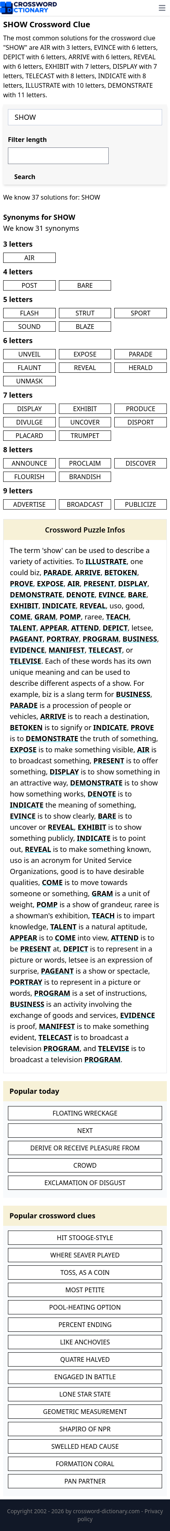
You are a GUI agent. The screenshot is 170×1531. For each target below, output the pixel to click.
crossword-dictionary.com (107, 1511)
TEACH (117, 616)
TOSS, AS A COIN (85, 1272)
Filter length (27, 139)
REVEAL (85, 367)
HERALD (140, 367)
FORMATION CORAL (85, 1463)
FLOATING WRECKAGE (85, 1113)
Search (24, 176)
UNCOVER (85, 422)
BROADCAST (85, 504)
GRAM (45, 616)
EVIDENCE (27, 650)
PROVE (21, 583)
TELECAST (105, 650)
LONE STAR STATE (85, 1394)
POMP (70, 616)
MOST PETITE (85, 1290)
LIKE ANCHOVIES (85, 1342)
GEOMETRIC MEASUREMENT (85, 1411)
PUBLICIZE (140, 504)
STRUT (85, 313)
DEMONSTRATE (36, 594)
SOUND (29, 326)
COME (20, 616)
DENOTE (80, 594)
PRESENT (98, 583)
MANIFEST (67, 650)
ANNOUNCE (29, 463)
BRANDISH (85, 476)
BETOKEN (120, 572)
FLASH (29, 313)
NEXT (85, 1130)
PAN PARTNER (85, 1481)
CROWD (85, 1165)
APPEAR (53, 627)
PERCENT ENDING (85, 1324)
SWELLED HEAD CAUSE (85, 1446)
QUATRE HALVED (85, 1359)
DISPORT (140, 422)
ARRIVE (88, 572)
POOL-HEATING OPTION (85, 1307)
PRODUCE (140, 408)
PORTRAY (62, 639)
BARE (85, 285)
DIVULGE (29, 422)
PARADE (141, 354)
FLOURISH (29, 476)
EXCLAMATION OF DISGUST (84, 1182)
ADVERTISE (29, 504)
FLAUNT (29, 367)
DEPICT (115, 627)
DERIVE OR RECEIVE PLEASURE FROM (85, 1148)
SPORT (141, 313)
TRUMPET (85, 435)
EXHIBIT (85, 408)
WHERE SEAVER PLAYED (84, 1255)
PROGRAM (101, 639)
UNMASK (29, 381)
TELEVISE (25, 661)
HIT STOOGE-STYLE (85, 1237)
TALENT (23, 627)
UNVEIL (29, 354)
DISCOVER (140, 463)
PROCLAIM (85, 463)
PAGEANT (26, 639)
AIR (30, 257)
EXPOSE (85, 354)
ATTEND (85, 627)
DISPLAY (29, 408)
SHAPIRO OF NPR (84, 1429)
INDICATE (59, 605)
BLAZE (85, 326)
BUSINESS (140, 639)
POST (29, 285)
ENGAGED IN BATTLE (85, 1376)
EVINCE (111, 594)
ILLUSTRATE (106, 561)
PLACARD (29, 435)
